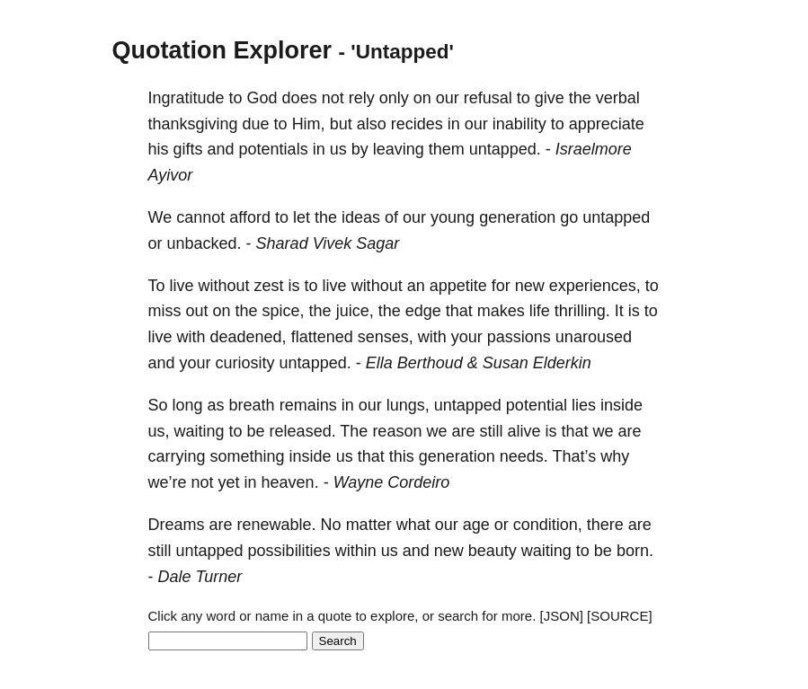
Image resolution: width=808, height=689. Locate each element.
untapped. (505, 149)
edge (423, 311)
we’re (167, 482)
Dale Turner (200, 577)
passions (519, 337)
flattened (322, 337)
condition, (547, 525)
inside (621, 405)
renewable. (276, 525)
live (182, 286)
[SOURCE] (620, 615)
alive (523, 431)
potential (536, 405)
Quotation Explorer (222, 50)
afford (250, 217)
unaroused (593, 337)
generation (517, 217)
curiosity (245, 363)
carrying (177, 456)
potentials (273, 149)
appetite (458, 286)
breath (252, 405)
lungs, (408, 405)
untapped (616, 217)
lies (584, 405)
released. (303, 431)
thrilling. (582, 311)
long (188, 405)
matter (369, 525)
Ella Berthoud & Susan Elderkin (478, 363)
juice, (355, 311)
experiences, (595, 286)
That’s (575, 456)
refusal (488, 98)
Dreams (176, 525)
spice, (283, 311)
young (453, 217)
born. (635, 551)
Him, (308, 124)
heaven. (290, 482)
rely (362, 98)
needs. (524, 456)
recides (417, 124)
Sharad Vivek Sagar (328, 243)
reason (397, 431)
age (476, 525)
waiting (199, 431)
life (539, 311)
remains (308, 405)
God (262, 98)
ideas (361, 217)
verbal (618, 98)
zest (269, 286)
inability (519, 124)
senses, (385, 337)
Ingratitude (186, 98)
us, (159, 431)
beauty (492, 551)
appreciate (606, 124)
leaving (398, 149)
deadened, (248, 337)
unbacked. (204, 243)
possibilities (289, 551)
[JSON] (561, 615)
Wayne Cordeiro (391, 482)
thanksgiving (193, 124)
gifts (188, 149)
